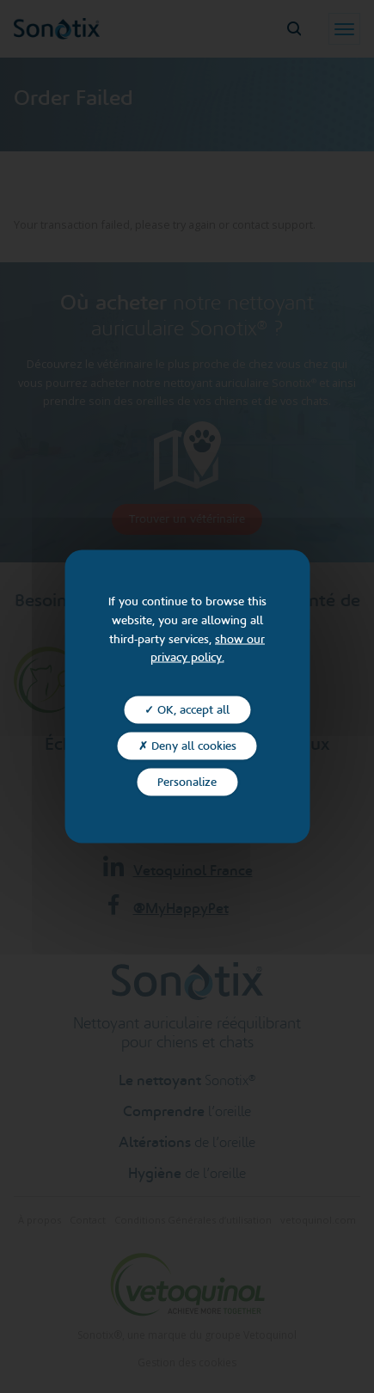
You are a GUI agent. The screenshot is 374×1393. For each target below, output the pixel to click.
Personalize (187, 782)
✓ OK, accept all (187, 710)
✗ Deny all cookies (187, 746)
